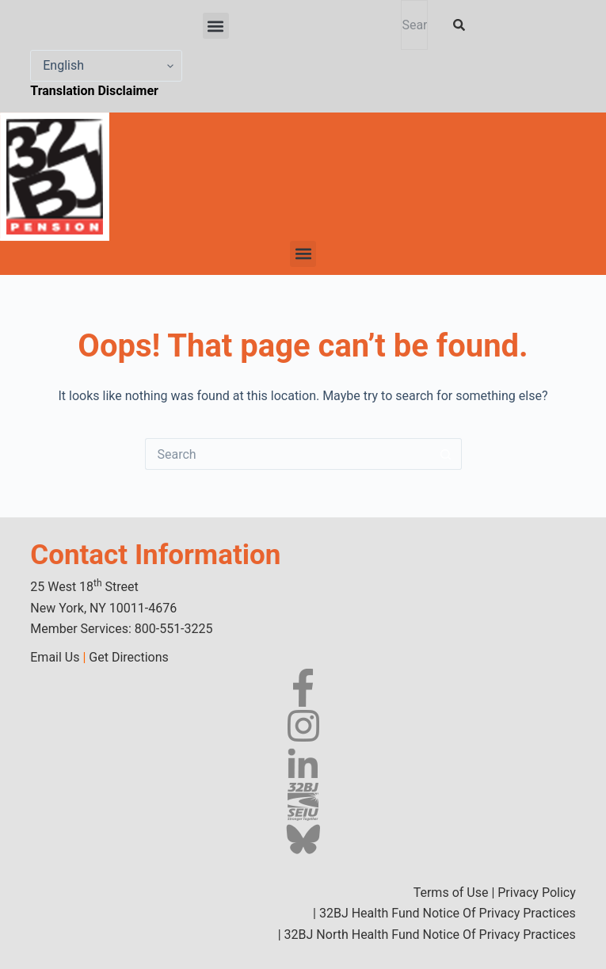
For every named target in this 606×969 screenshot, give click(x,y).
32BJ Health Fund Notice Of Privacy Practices (446, 913)
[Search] (462, 25)
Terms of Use (451, 892)
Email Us (54, 657)
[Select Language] (106, 66)
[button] (216, 26)
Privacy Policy (536, 892)
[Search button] (446, 454)
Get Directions (128, 657)
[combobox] (414, 25)
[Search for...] (287, 454)
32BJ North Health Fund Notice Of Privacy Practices (428, 934)
